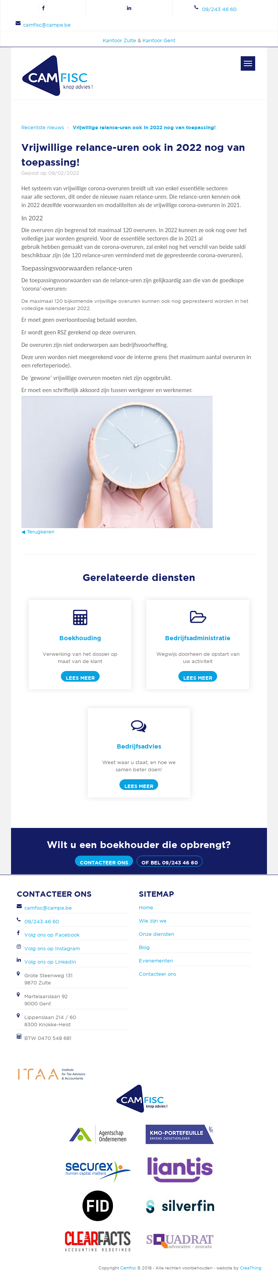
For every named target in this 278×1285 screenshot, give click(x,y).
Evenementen (156, 961)
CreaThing (250, 1268)
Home (146, 907)
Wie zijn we (153, 921)
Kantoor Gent (159, 40)
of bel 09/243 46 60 (169, 862)
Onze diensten (156, 934)
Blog (144, 947)
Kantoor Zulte (119, 40)
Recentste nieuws (42, 127)
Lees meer (80, 678)
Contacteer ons (104, 862)
